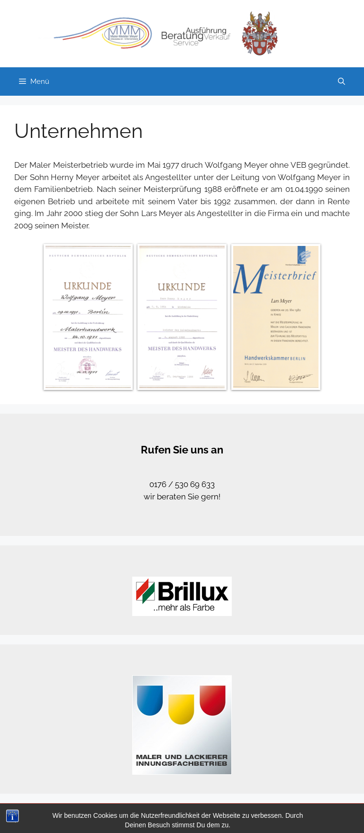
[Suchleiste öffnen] (341, 81)
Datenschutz (274, 818)
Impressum (318, 818)
